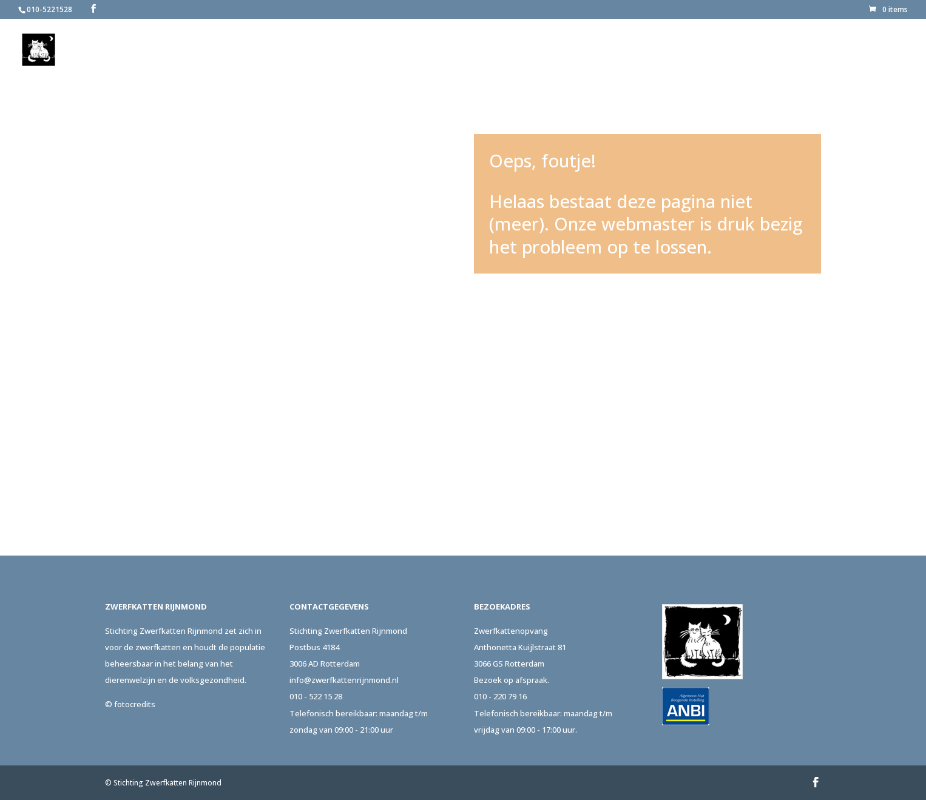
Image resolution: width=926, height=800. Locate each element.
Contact (865, 50)
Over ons (545, 50)
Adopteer (670, 50)
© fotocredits (130, 704)
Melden (607, 50)
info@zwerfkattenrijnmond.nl (344, 679)
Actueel (804, 50)
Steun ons (739, 50)
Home (498, 50)
